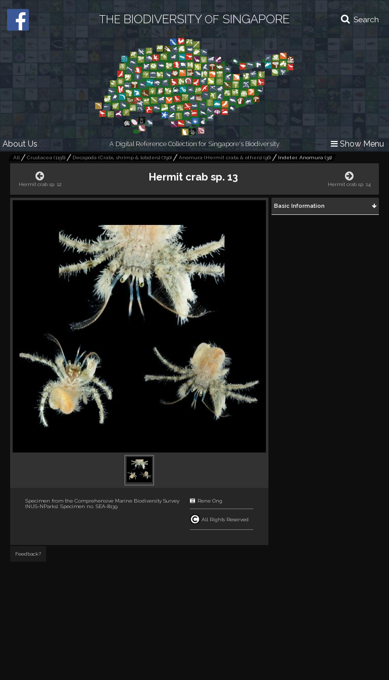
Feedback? (28, 554)
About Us (20, 144)
